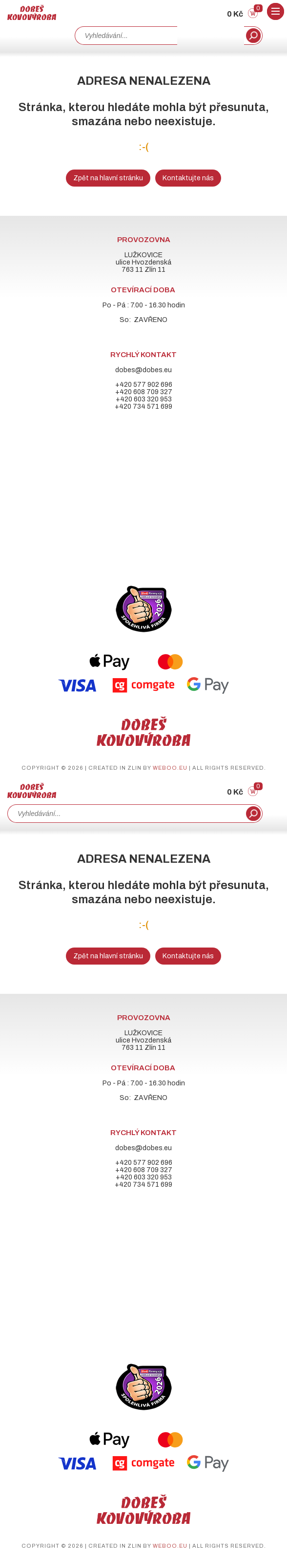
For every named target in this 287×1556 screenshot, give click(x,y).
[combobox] (126, 35)
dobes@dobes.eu (143, 370)
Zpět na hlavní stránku (108, 178)
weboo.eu (170, 768)
